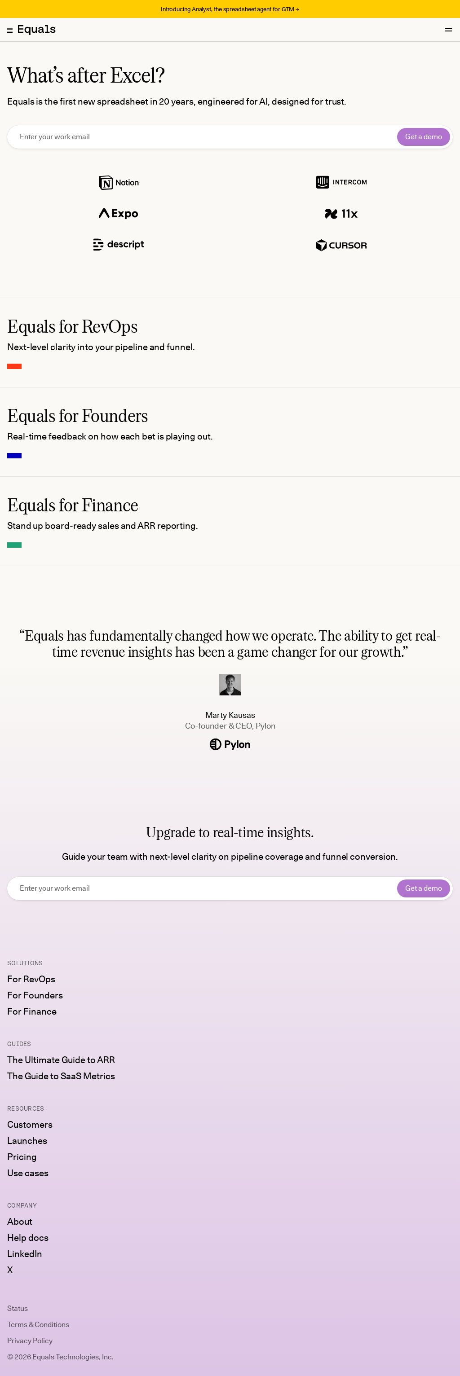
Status (17, 1308)
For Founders (35, 995)
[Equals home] (31, 29)
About (19, 1221)
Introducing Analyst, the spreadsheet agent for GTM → (230, 9)
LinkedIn (24, 1254)
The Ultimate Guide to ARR (61, 1060)
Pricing (22, 1157)
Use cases (28, 1173)
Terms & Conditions (38, 1324)
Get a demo (423, 136)
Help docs (28, 1237)
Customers (30, 1124)
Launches (27, 1140)
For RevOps (31, 979)
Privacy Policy (30, 1340)
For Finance (32, 1011)
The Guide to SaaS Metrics (61, 1076)
